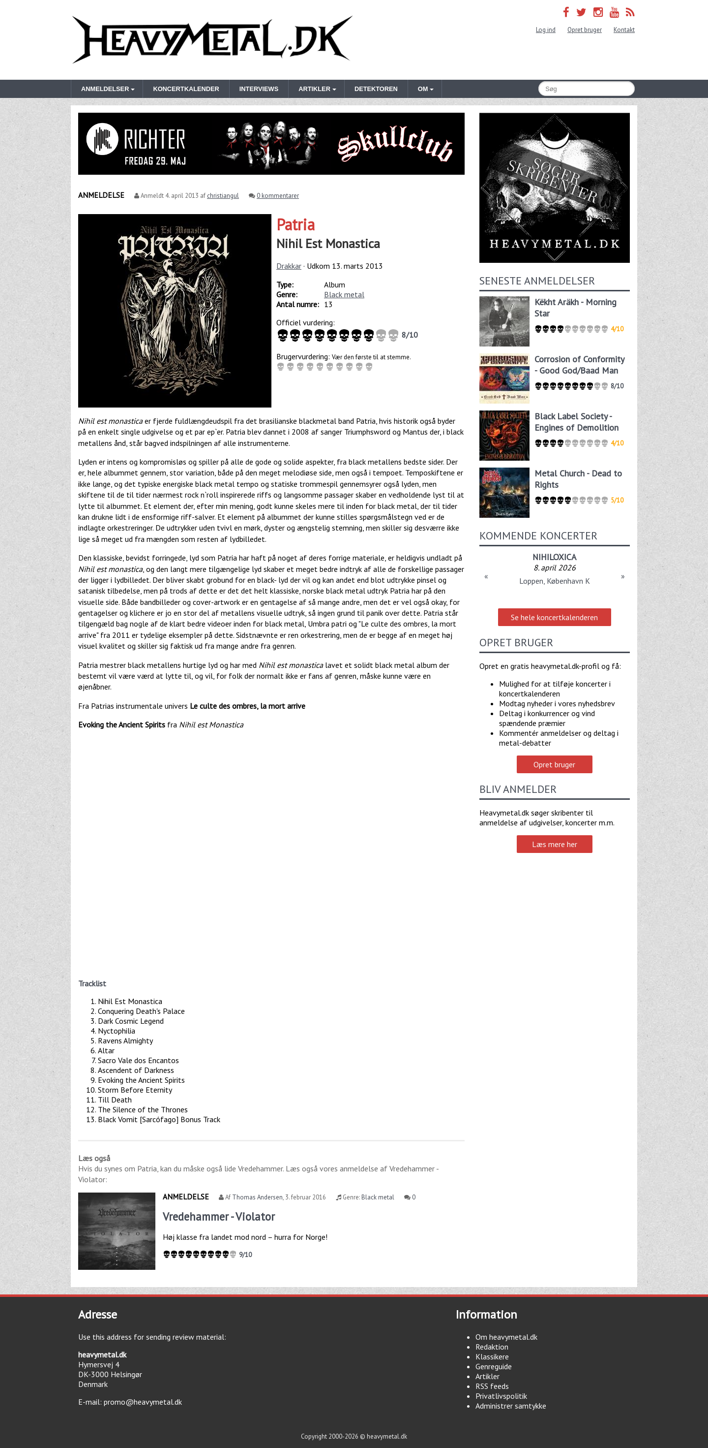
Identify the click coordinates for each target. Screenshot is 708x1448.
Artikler (487, 1376)
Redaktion (491, 1347)
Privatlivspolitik (501, 1396)
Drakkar (288, 266)
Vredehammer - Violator (219, 1216)
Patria (295, 224)
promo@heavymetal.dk (143, 1402)
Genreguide (493, 1366)
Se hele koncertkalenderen (554, 617)
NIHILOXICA (554, 557)
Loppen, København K (554, 581)
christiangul (223, 195)
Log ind (546, 30)
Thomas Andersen (257, 1197)
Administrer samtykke (510, 1406)
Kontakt (624, 30)
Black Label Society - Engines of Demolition (576, 421)
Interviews (258, 89)
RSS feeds (492, 1386)
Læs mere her (554, 844)
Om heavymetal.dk (506, 1337)
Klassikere (492, 1356)
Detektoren (376, 89)
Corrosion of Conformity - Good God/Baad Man (579, 364)
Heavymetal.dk (212, 39)
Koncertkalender (186, 89)
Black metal (344, 294)
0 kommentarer (278, 195)
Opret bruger (584, 30)
